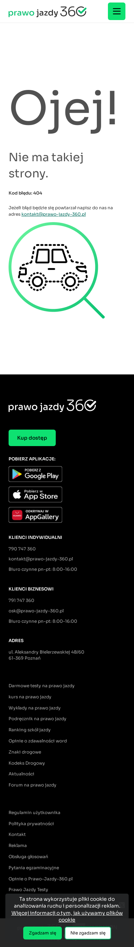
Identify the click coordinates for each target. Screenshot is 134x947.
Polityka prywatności (31, 823)
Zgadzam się (42, 933)
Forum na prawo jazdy (32, 785)
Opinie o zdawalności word (38, 740)
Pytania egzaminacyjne (34, 867)
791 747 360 (21, 600)
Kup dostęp (32, 438)
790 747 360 (22, 548)
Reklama (18, 845)
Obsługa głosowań (28, 856)
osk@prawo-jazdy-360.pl (36, 610)
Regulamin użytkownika (34, 812)
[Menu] (116, 11)
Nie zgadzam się (87, 933)
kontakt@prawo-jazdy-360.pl (53, 214)
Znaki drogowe (25, 752)
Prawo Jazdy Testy (28, 889)
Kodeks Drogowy (27, 763)
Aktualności (21, 773)
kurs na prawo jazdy (30, 696)
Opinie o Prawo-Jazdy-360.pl (41, 878)
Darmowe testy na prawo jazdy (42, 685)
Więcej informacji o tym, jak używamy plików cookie (67, 916)
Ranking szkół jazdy (30, 729)
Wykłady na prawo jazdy (35, 708)
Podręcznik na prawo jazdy (37, 718)
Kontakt (17, 834)
